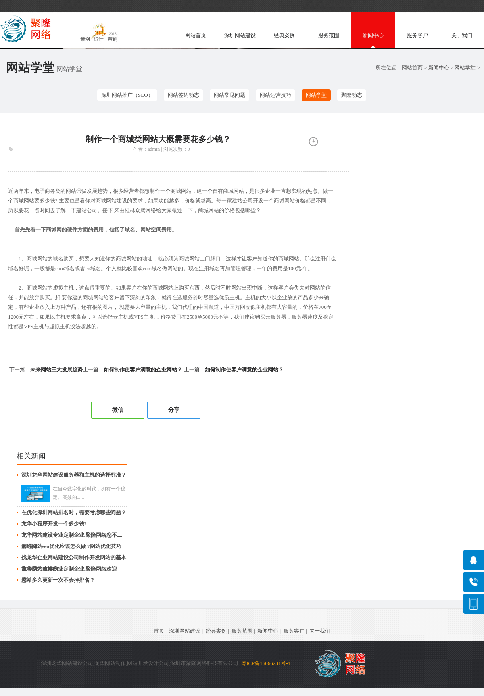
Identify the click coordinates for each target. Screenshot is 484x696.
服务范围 (328, 35)
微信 (117, 410)
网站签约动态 (183, 95)
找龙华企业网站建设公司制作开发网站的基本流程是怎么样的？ (73, 558)
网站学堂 (465, 68)
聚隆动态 (351, 95)
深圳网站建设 (240, 35)
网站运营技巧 (275, 95)
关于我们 (461, 35)
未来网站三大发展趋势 (56, 370)
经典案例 (284, 35)
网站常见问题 (229, 95)
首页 (159, 631)
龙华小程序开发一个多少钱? (54, 524)
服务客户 (417, 35)
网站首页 (195, 35)
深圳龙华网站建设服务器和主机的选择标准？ (73, 475)
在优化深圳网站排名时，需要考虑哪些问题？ (73, 512)
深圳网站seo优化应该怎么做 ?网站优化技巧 (71, 546)
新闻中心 (373, 35)
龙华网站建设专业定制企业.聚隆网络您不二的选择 (71, 536)
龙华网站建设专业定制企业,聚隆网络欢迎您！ (69, 570)
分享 (173, 410)
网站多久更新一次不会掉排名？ (58, 580)
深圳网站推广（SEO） (127, 95)
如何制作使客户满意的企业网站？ (143, 370)
